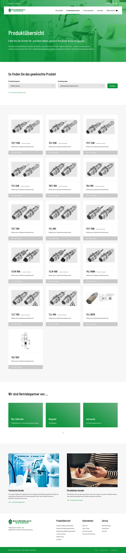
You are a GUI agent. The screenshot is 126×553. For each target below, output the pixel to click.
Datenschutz (104, 550)
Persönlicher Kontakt (76, 500)
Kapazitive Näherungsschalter (65, 528)
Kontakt (100, 10)
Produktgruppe (63, 81)
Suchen (112, 86)
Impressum (114, 550)
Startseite (59, 10)
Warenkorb (111, 10)
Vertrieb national (87, 531)
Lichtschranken (61, 534)
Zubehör (58, 539)
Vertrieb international (88, 534)
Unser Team (85, 528)
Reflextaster (60, 536)
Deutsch (10, 3)
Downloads (105, 528)
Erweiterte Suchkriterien (18, 92)
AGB (96, 550)
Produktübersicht (73, 10)
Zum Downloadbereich (18, 502)
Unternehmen (88, 10)
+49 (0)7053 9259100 (111, 3)
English (17, 3)
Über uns (85, 525)
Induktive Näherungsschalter (64, 525)
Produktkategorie (14, 81)
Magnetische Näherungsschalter (66, 531)
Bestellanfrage (106, 525)
